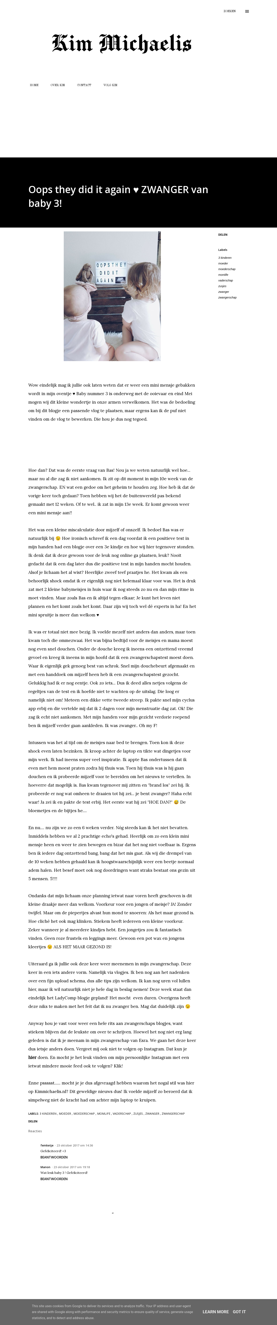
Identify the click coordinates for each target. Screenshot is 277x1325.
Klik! (118, 1066)
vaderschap (225, 280)
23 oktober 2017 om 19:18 (72, 1167)
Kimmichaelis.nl (50, 1091)
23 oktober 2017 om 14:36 (75, 1145)
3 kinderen (224, 257)
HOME (32, 85)
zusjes (222, 286)
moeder (223, 263)
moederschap (227, 269)
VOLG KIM (108, 85)
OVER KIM (55, 85)
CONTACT (82, 85)
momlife (223, 274)
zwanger (223, 291)
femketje (46, 1145)
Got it (239, 1311)
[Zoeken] (230, 11)
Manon (45, 1167)
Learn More (216, 1311)
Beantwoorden (54, 1157)
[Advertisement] (138, 120)
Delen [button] (222, 234)
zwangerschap (227, 297)
